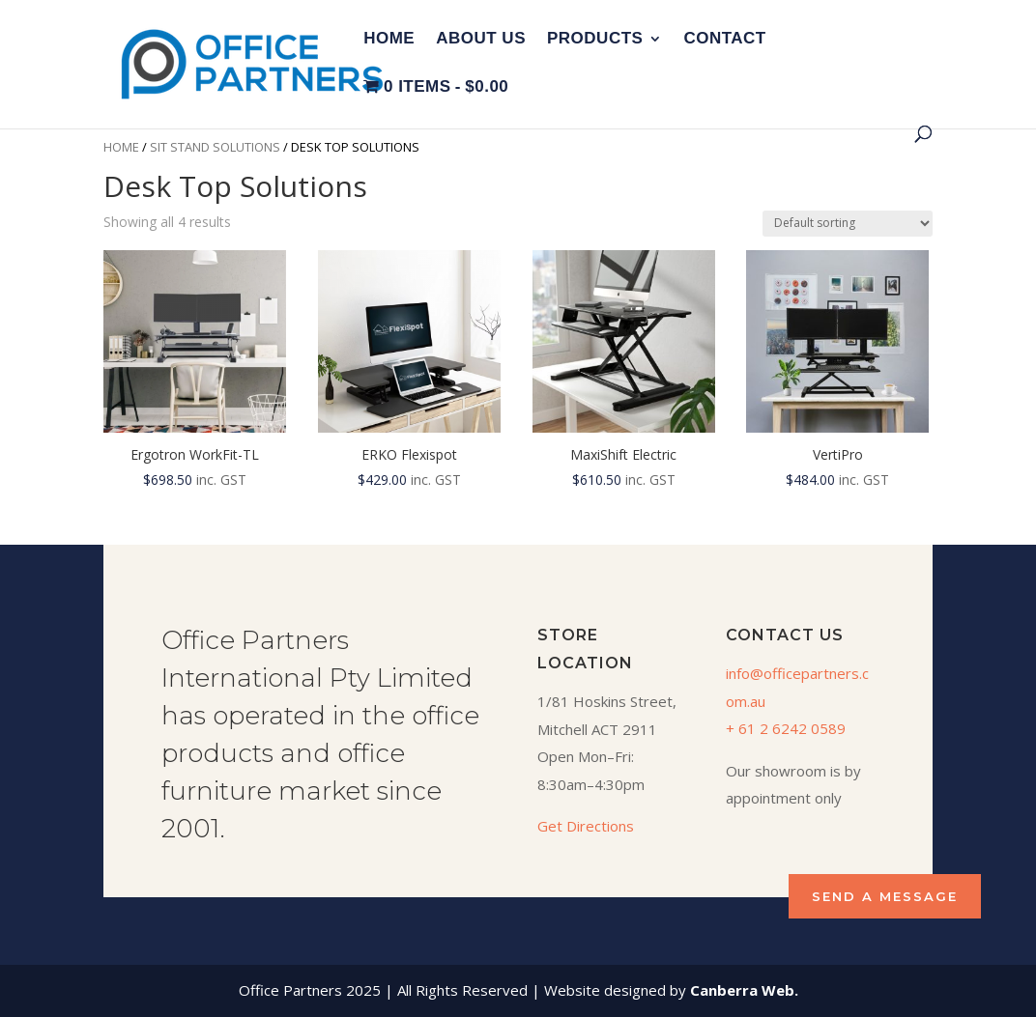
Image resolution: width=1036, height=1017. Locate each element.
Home (389, 39)
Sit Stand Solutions (215, 146)
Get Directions (585, 825)
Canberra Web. (744, 990)
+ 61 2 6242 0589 (786, 728)
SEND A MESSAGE (885, 896)
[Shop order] (848, 224)
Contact (724, 39)
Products (595, 39)
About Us (481, 39)
